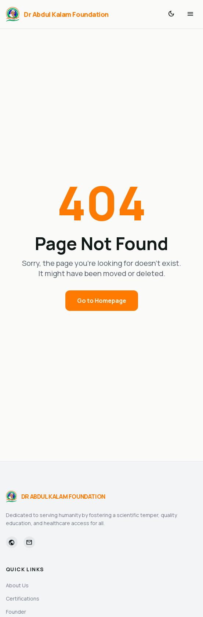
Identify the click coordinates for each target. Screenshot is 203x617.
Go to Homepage (101, 301)
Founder (16, 611)
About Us (17, 585)
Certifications (22, 598)
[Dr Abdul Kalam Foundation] (57, 14)
